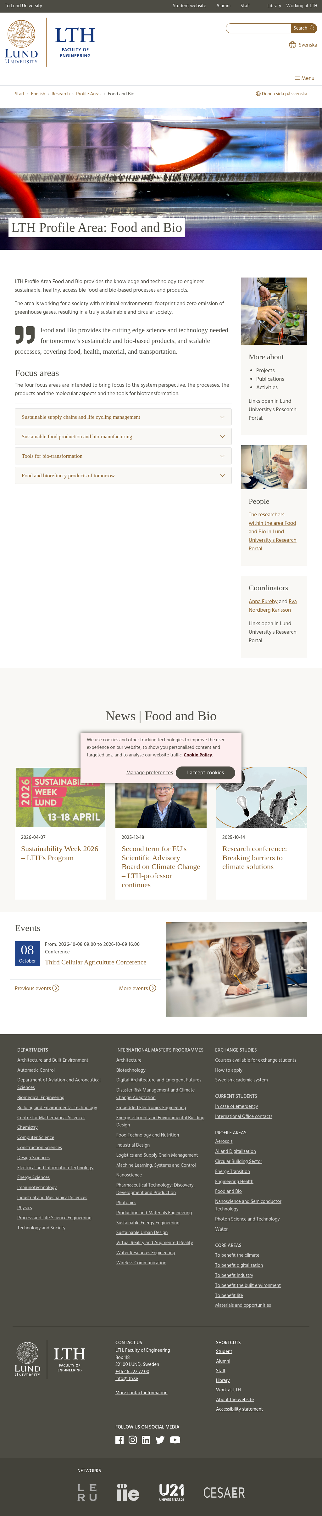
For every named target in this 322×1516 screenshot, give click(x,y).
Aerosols (223, 1141)
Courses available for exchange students (255, 1060)
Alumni (223, 6)
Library (274, 6)
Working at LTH (301, 6)
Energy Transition (232, 1172)
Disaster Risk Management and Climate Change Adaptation (155, 1094)
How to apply (228, 1070)
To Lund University (23, 6)
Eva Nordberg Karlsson (273, 606)
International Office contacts (243, 1116)
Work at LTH (228, 1390)
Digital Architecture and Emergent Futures (158, 1080)
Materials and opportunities (243, 1305)
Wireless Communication (141, 1263)
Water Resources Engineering (145, 1253)
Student (224, 1352)
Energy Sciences (33, 1178)
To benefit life (229, 1296)
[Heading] (85, 955)
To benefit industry (234, 1275)
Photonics (126, 1203)
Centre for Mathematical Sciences (51, 1118)
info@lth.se (126, 1379)
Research (61, 94)
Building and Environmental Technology (57, 1108)
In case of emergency (236, 1106)
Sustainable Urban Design (142, 1233)
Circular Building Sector (238, 1161)
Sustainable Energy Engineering (148, 1223)
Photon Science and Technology (247, 1219)
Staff (245, 6)
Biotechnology (131, 1070)
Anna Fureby (263, 602)
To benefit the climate (237, 1255)
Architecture (129, 1060)
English (38, 94)
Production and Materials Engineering (154, 1213)
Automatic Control (36, 1070)
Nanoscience (129, 1175)
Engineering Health (234, 1182)
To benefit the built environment (248, 1285)
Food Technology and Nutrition (147, 1135)
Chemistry (27, 1127)
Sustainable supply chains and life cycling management (123, 417)
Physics (24, 1208)
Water (221, 1229)
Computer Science (35, 1138)
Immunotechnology (37, 1188)
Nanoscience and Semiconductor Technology (248, 1205)
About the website (235, 1400)
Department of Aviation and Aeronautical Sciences (59, 1084)
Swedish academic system (241, 1080)
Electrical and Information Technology (55, 1168)
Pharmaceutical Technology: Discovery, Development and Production (155, 1189)
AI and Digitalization (235, 1151)
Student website (189, 6)
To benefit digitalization (239, 1265)
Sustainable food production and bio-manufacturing (123, 436)
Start (20, 94)
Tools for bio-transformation (123, 456)
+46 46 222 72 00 (132, 1372)
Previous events (37, 989)
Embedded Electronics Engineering (151, 1108)
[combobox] (258, 28)
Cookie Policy (198, 755)
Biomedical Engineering (40, 1098)
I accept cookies (205, 773)
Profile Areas (88, 94)
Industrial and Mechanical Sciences (52, 1198)
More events (137, 989)
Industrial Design (133, 1145)
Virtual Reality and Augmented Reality (154, 1243)
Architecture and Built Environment (52, 1060)
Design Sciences (33, 1158)
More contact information (141, 1393)
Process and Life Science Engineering (54, 1218)
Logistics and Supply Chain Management (157, 1155)
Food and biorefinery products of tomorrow (123, 475)
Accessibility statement (239, 1409)
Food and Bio (228, 1191)
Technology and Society (41, 1228)
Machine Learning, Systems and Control (156, 1165)
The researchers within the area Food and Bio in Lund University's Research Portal (273, 532)
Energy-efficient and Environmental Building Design (160, 1121)
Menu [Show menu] (304, 78)
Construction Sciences (39, 1148)
